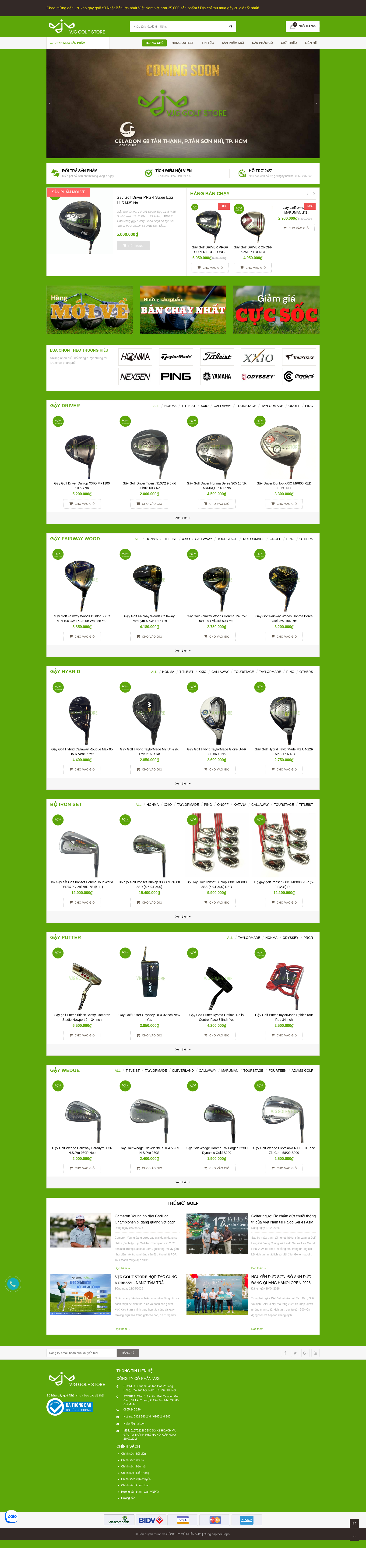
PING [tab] (290, 539)
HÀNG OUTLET (183, 43)
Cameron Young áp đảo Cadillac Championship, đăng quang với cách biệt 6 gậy (145, 1222)
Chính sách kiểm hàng (135, 1472)
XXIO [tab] (204, 406)
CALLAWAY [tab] (260, 804)
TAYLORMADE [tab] (188, 804)
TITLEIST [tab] (306, 804)
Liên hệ (311, 43)
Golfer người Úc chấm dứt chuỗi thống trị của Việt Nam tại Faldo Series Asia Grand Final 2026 (283, 1222)
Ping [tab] (309, 406)
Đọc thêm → (122, 1268)
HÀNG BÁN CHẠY (210, 193)
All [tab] (138, 539)
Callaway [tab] (222, 406)
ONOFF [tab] (294, 406)
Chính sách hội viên (133, 1453)
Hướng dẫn (128, 1498)
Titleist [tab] (189, 406)
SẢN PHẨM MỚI (233, 43)
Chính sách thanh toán (135, 1485)
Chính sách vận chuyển (136, 1479)
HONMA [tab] (170, 406)
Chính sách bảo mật (133, 1466)
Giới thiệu (289, 43)
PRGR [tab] (308, 938)
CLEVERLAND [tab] (183, 1070)
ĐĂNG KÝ (128, 1353)
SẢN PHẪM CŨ (262, 43)
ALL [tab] (156, 406)
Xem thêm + (182, 650)
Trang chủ (154, 43)
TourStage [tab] (246, 406)
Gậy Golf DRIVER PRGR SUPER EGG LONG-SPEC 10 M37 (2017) (211, 251)
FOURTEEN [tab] (277, 1070)
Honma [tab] (271, 938)
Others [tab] (306, 539)
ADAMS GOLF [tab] (302, 1070)
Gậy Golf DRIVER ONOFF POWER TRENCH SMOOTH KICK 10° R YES (253, 251)
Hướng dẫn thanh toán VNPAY (140, 1491)
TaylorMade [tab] (272, 406)
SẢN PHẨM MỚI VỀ (68, 192)
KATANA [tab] (240, 804)
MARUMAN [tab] (229, 1070)
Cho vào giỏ (210, 267)
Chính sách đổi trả (132, 1460)
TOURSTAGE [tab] (284, 804)
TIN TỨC (208, 43)
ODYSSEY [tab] (291, 938)
